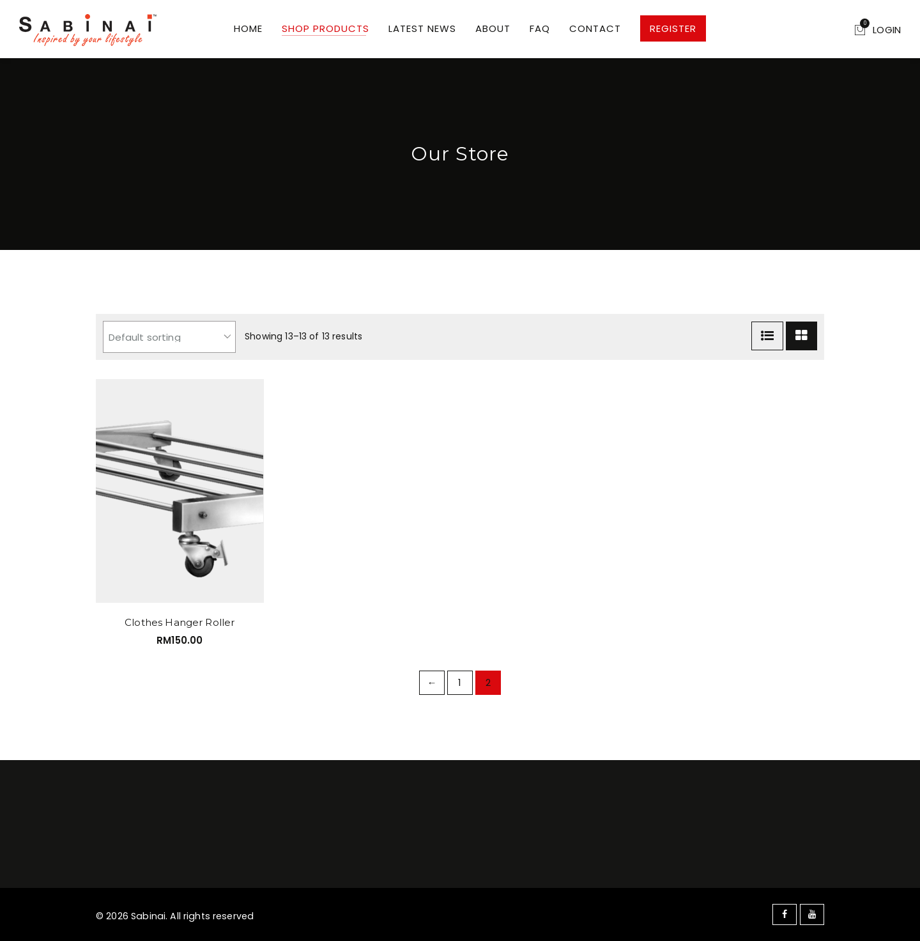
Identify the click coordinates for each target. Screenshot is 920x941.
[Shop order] (169, 337)
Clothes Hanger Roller (179, 622)
